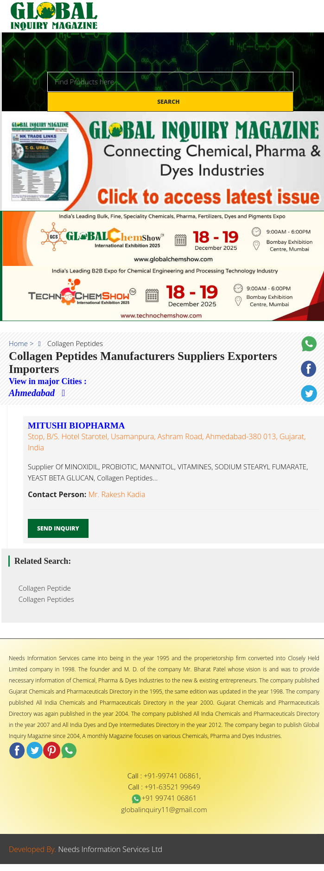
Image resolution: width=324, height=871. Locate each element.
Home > (21, 343)
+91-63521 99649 (172, 786)
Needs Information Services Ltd (110, 849)
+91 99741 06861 (164, 797)
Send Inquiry (58, 528)
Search (169, 102)
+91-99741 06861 (171, 775)
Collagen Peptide (42, 588)
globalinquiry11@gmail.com (164, 809)
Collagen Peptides (43, 599)
